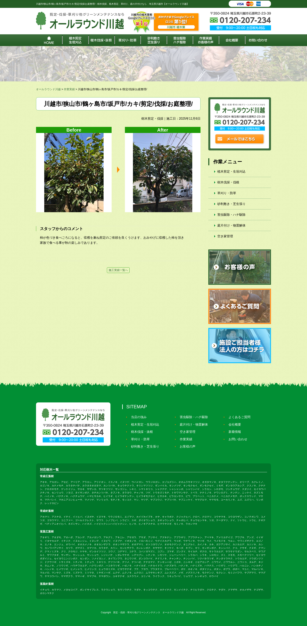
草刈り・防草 (226, 193)
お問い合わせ (236, 439)
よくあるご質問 (238, 417)
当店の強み (137, 417)
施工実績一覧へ (118, 270)
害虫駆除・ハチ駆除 (231, 214)
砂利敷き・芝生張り (231, 204)
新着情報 (233, 431)
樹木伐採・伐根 (228, 182)
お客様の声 (186, 446)
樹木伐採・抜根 (140, 431)
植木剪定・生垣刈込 (231, 171)
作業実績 (184, 439)
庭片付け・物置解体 (231, 225)
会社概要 (233, 424)
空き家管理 (225, 236)
